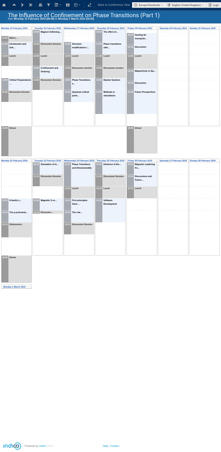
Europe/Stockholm (149, 5)
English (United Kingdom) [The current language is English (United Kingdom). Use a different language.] (186, 5)
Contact (114, 446)
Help (105, 446)
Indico (42, 446)
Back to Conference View (114, 5)
